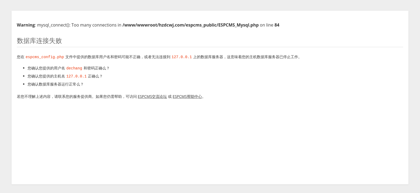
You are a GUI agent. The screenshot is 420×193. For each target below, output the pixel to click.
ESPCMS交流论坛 (152, 95)
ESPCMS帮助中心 (187, 95)
